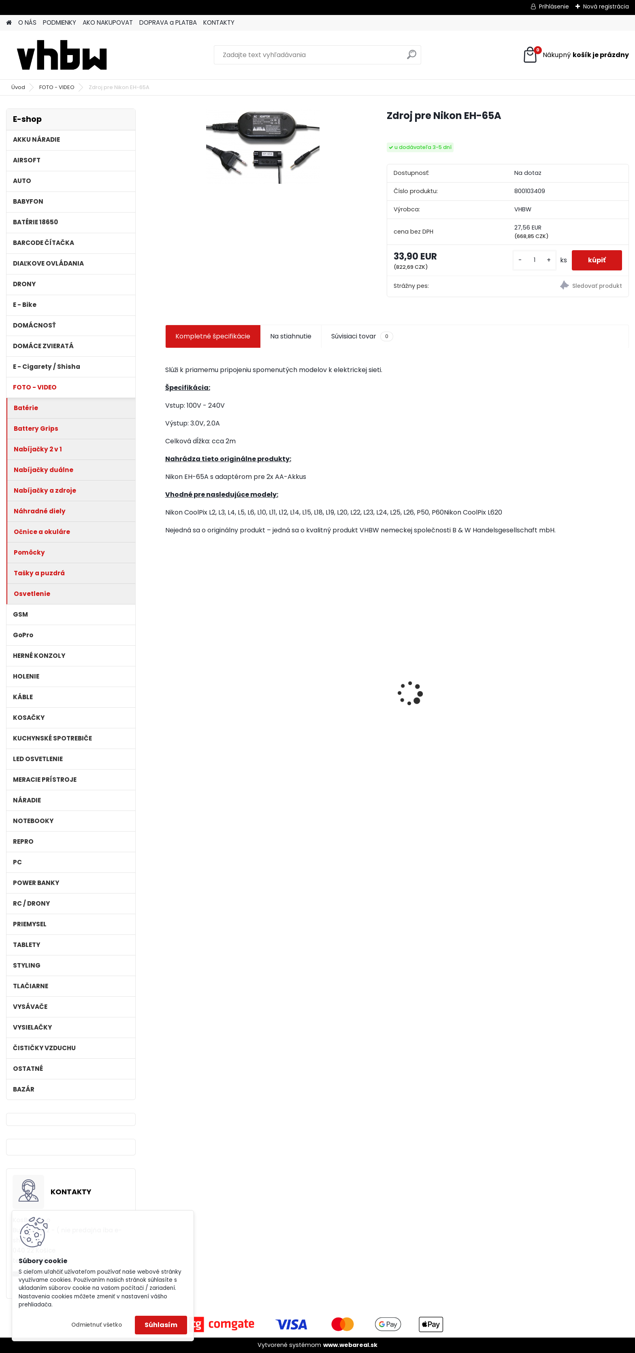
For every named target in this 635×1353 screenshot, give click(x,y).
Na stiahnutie (290, 336)
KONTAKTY (218, 22)
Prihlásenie (554, 6)
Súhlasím (161, 1325)
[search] (411, 58)
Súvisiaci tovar (362, 336)
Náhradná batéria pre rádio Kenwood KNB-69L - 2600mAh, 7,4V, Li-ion (219, 697)
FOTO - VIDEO (57, 87)
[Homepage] (9, 23)
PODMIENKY (59, 22)
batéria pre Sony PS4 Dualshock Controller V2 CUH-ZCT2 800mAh (570, 704)
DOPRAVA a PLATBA (168, 22)
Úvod (18, 87)
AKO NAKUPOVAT (108, 22)
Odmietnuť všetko (96, 1325)
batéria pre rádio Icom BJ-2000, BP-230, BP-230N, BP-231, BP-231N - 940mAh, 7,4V (335, 697)
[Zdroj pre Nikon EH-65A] (263, 146)
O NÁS (27, 22)
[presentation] (169, 679)
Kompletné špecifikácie (212, 336)
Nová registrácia (606, 6)
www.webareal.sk (350, 1345)
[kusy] (534, 260)
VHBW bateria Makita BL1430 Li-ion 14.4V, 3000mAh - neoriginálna (455, 687)
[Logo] (61, 55)
